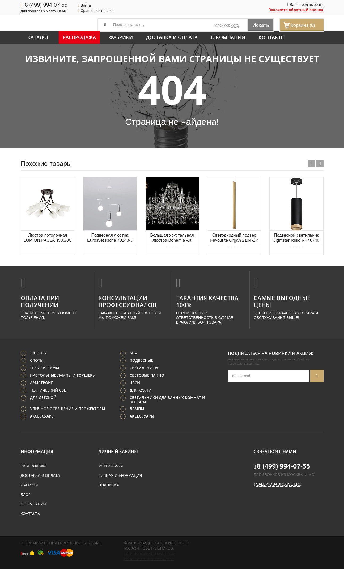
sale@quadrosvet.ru (278, 485)
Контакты (271, 37)
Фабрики (121, 37)
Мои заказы (110, 466)
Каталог (38, 37)
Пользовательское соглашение (149, 559)
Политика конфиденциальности (149, 554)
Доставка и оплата (172, 37)
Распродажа (79, 37)
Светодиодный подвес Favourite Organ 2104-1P (234, 238)
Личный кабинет (118, 452)
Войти (84, 5)
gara (235, 25)
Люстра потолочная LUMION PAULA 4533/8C (47, 238)
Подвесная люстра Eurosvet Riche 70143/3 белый (110, 238)
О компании (228, 37)
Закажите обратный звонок (296, 9)
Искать (258, 24)
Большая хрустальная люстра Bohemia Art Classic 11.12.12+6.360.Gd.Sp (172, 238)
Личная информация (120, 476)
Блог (26, 495)
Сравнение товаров (96, 10)
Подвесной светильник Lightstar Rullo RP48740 (296, 238)
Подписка (108, 485)
